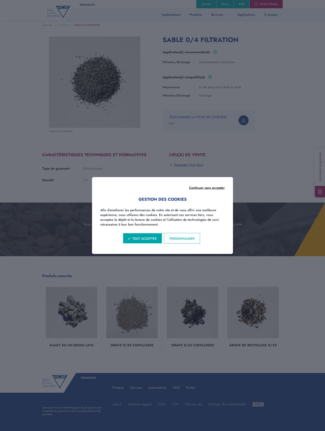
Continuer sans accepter (207, 187)
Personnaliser (182, 238)
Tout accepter (144, 238)
